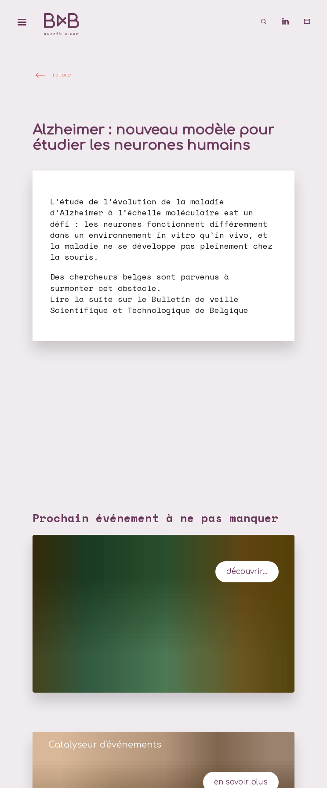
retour (61, 74)
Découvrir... (247, 571)
